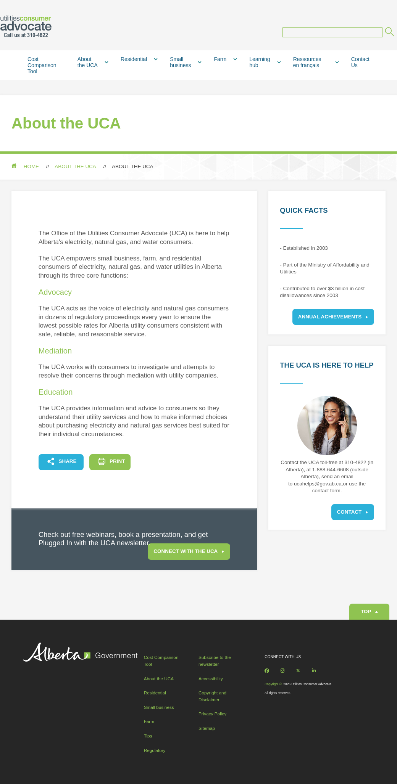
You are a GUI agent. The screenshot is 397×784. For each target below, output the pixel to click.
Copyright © (273, 684)
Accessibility (210, 678)
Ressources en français (307, 62)
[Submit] (389, 33)
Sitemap (206, 728)
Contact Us (360, 62)
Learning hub (259, 62)
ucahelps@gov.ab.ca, (318, 484)
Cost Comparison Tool (41, 65)
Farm (220, 59)
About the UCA (87, 62)
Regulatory (155, 750)
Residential (134, 59)
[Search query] (332, 32)
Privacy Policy (212, 713)
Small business (180, 62)
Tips (148, 735)
